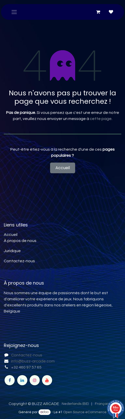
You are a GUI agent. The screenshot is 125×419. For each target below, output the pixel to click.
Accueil (62, 168)
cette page (101, 119)
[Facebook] (10, 380)
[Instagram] (35, 380)
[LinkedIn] (22, 380)
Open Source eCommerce (85, 412)
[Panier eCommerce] (98, 12)
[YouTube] (47, 380)
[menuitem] (75, 403)
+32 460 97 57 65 (26, 367)
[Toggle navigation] (14, 12)
